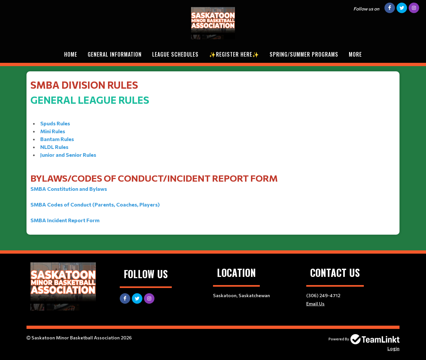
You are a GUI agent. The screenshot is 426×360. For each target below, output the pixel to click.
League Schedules (175, 54)
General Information (115, 54)
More (355, 54)
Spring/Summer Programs (304, 54)
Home (70, 54)
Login (393, 348)
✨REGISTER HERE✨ (234, 54)
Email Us (315, 303)
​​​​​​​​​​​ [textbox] (213, 150)
